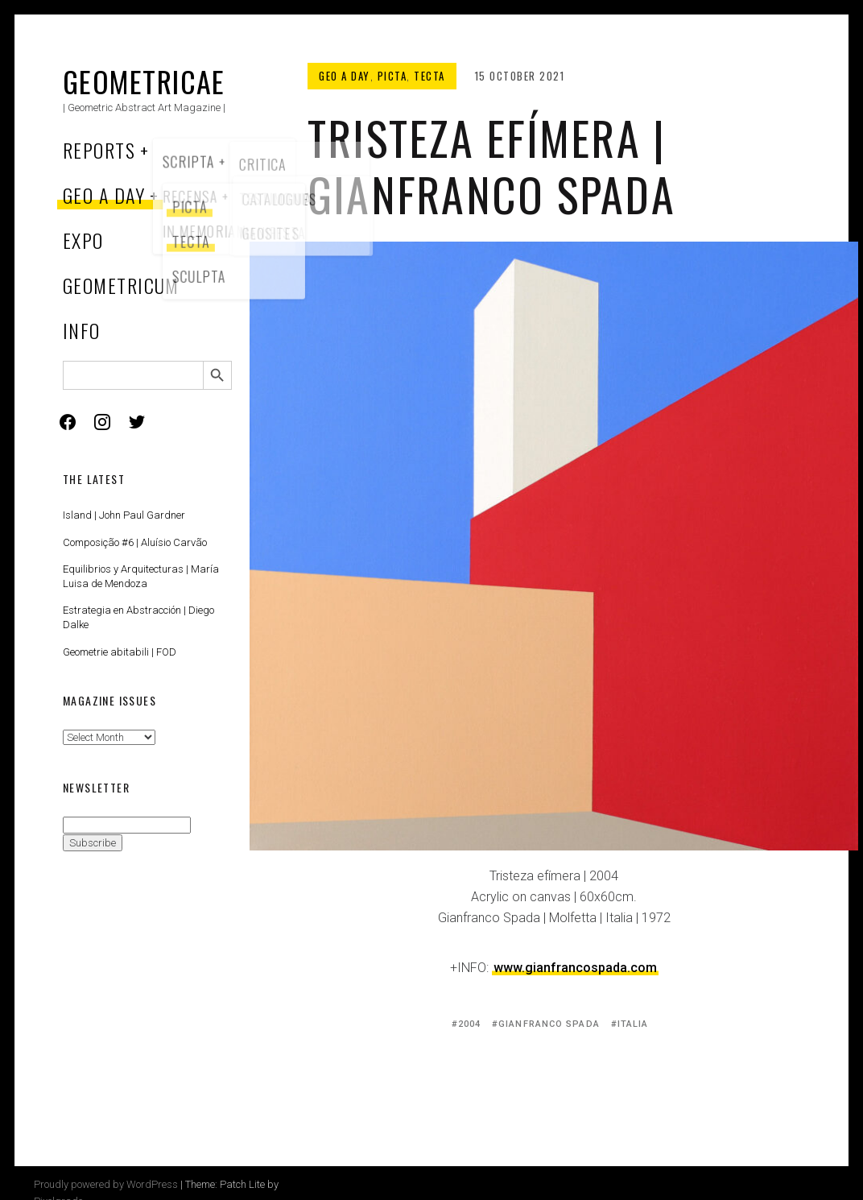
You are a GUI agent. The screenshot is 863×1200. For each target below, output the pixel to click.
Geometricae (144, 81)
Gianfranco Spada (549, 1024)
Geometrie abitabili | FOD (119, 652)
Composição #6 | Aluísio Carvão (135, 542)
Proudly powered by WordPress (106, 1184)
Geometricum (121, 285)
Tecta (429, 76)
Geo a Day (104, 194)
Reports (99, 149)
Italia (633, 1024)
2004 (469, 1024)
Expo (83, 240)
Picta (392, 76)
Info (82, 330)
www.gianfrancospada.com (575, 967)
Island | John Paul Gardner (124, 515)
